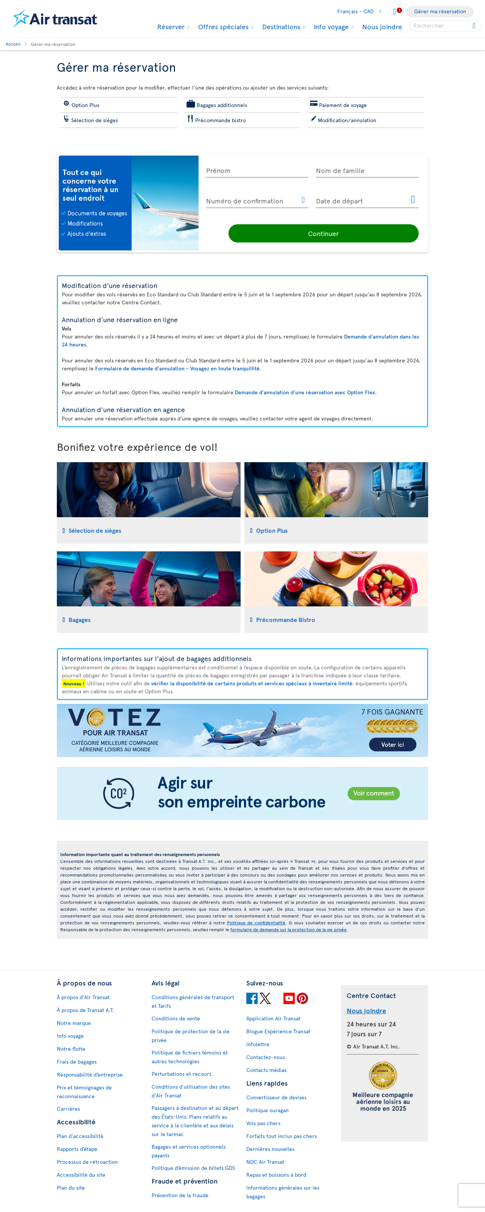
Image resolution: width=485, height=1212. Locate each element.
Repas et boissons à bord (276, 1174)
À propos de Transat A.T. (85, 1010)
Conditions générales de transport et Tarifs (193, 1001)
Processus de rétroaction (87, 1161)
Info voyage (330, 26)
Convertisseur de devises (276, 1097)
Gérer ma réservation (440, 11)
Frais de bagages (77, 1061)
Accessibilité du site (81, 1174)
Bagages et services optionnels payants (188, 1151)
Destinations (280, 26)
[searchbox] (445, 25)
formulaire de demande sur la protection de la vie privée (288, 929)
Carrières (68, 1108)
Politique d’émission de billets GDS (193, 1167)
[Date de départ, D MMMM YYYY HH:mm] (367, 199)
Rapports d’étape (77, 1148)
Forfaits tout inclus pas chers (281, 1136)
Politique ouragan (267, 1110)
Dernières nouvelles (270, 1148)
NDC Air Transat (265, 1161)
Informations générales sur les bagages (282, 1192)
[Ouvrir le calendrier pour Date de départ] (413, 200)
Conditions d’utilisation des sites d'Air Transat (191, 1091)
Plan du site (71, 1187)
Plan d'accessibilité (80, 1136)
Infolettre (257, 1044)
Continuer (367, 233)
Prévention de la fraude (180, 1195)
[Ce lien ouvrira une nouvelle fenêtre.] (303, 200)
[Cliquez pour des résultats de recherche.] (474, 25)
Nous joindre (382, 26)
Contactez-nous (265, 1057)
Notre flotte (71, 1048)
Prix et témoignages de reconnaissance (84, 1092)
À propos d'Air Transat (83, 997)
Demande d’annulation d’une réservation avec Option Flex (305, 392)
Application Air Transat (273, 1018)
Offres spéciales (222, 26)
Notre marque (74, 1022)
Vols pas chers (263, 1123)
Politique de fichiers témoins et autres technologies (190, 1057)
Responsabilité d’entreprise (90, 1074)
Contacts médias (266, 1069)
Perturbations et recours (181, 1073)
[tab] (149, 503)
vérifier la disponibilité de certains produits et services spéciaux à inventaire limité (251, 683)
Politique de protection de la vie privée (191, 1036)
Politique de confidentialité (256, 922)
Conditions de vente (176, 1018)
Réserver (169, 26)
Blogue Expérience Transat (278, 1031)
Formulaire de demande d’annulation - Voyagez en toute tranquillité (177, 368)
